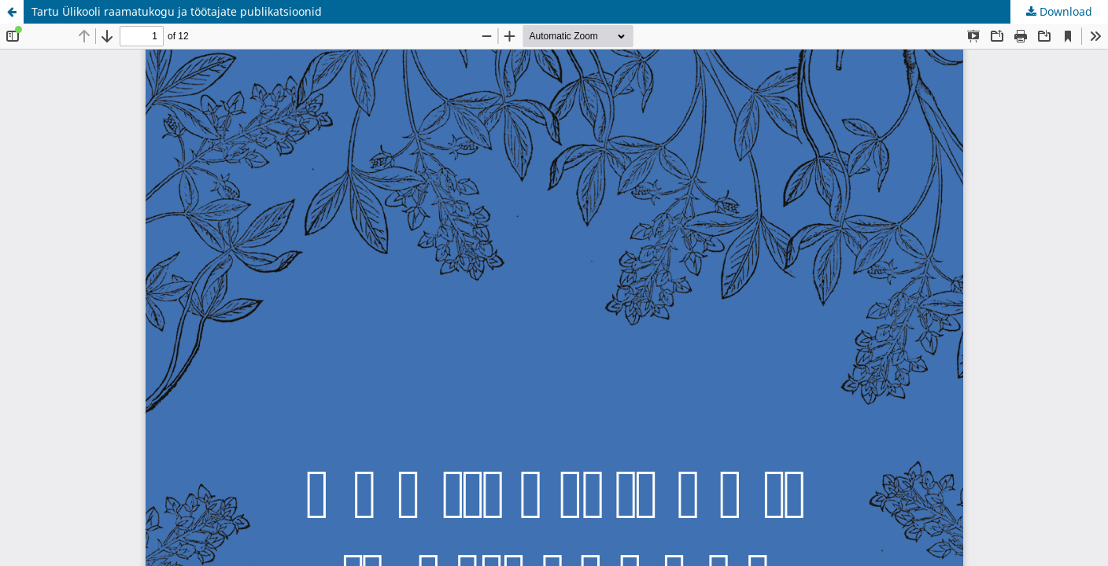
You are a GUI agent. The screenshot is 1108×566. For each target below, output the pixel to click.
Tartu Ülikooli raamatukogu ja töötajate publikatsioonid (176, 11)
